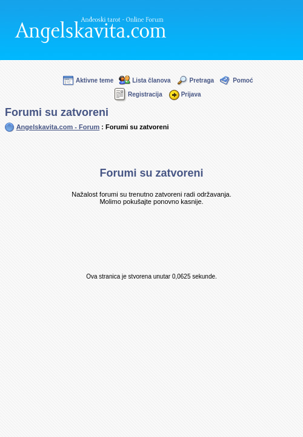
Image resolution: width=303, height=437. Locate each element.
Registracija (138, 94)
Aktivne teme (87, 80)
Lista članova (144, 80)
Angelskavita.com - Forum (58, 126)
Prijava (184, 94)
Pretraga (195, 80)
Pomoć (236, 80)
